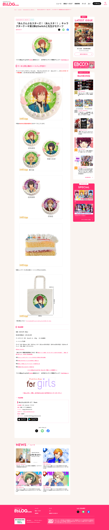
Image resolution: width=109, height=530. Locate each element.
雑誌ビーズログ (68, 3)
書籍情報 (77, 3)
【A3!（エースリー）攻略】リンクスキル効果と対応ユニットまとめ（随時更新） (85, 95)
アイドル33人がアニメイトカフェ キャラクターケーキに (40, 321)
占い (89, 3)
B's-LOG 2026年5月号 (84, 49)
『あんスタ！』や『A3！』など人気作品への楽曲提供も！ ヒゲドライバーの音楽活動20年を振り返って (28, 468)
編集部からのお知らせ (54, 513)
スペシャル (21, 9)
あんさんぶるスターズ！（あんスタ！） (32, 9)
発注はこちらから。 (21, 349)
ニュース (58, 3)
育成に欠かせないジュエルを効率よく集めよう (30, 361)
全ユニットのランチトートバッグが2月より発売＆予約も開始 (33, 357)
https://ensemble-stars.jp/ (29, 412)
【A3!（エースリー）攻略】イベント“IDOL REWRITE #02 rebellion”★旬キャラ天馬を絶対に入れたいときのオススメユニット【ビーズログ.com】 (56, 468)
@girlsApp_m (65, 60)
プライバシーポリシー (39, 520)
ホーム (15, 9)
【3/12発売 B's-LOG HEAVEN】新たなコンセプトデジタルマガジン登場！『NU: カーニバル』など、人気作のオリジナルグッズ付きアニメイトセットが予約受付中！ (85, 176)
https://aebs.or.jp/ (68, 522)
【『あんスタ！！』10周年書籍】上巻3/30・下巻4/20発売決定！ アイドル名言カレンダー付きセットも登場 (85, 115)
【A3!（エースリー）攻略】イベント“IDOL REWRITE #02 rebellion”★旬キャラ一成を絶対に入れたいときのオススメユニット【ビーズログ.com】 (56, 493)
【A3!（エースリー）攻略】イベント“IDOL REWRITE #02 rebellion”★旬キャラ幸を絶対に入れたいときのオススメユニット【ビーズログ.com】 (28, 493)
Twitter (31, 60)
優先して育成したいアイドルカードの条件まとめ (30, 364)
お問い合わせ (29, 520)
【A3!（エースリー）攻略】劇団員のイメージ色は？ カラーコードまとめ (85, 154)
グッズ (84, 3)
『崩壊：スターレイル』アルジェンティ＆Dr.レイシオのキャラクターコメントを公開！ (85, 135)
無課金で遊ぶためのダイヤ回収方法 (27, 367)
